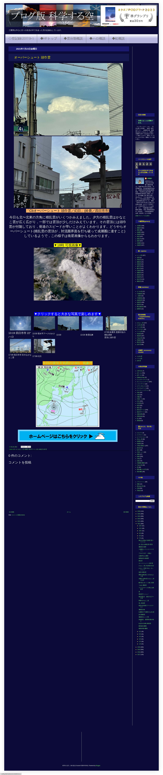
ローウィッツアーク (142, 390)
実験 (138, 484)
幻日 (37, 449)
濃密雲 (139, 272)
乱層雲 (139, 225)
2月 (140, 641)
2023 (139, 518)
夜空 (138, 450)
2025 (139, 514)
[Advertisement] (145, 78)
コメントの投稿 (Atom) (18, 515)
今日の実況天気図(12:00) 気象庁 (68, 363)
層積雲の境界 (142, 547)
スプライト (140, 435)
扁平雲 (139, 266)
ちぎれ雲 (139, 325)
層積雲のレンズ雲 (144, 617)
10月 (140, 531)
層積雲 (139, 228)
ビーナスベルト (141, 437)
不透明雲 (139, 293)
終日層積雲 (142, 614)
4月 (140, 636)
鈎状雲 (139, 277)
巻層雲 (26, 449)
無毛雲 (139, 275)
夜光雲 (139, 448)
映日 (138, 407)
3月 (140, 639)
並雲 (138, 257)
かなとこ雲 (21, 449)
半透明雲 (139, 298)
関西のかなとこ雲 (144, 600)
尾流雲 (139, 336)
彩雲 (138, 405)
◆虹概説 (118, 38)
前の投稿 (126, 512)
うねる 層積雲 (143, 585)
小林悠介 (149, 178)
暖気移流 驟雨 (143, 626)
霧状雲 (139, 281)
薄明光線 (139, 416)
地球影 (139, 441)
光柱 (138, 392)
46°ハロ (139, 375)
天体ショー (140, 452)
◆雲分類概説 (73, 38)
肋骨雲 (139, 304)
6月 (140, 631)
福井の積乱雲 (142, 572)
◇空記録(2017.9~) (21, 38)
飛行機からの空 (141, 469)
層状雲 (139, 262)
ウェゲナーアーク (142, 379)
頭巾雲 (45, 449)
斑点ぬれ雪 (140, 486)
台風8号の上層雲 (143, 556)
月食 (138, 458)
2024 (139, 516)
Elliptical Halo (141, 377)
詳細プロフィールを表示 (142, 215)
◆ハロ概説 (97, 38)
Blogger (98, 765)
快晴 (138, 456)
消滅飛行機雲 (141, 463)
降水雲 (139, 342)
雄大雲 (139, 279)
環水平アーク (32, 449)
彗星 (138, 454)
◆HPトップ (48, 38)
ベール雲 (139, 331)
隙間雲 (139, 309)
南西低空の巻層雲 (144, 558)
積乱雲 (41, 449)
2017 (139, 654)
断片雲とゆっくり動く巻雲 (146, 582)
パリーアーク (141, 384)
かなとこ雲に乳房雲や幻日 (146, 565)
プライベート (141, 482)
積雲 (138, 241)
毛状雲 (139, 270)
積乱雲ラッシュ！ (144, 594)
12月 (140, 526)
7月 (140, 538)
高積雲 (139, 245)
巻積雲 (139, 234)
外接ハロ (139, 399)
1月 (140, 644)
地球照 (139, 443)
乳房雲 (139, 333)
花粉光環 (139, 414)
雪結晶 (139, 490)
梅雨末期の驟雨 (143, 628)
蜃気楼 (139, 420)
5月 (140, 634)
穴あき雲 (139, 338)
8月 (140, 535)
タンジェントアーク (142, 381)
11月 (140, 528)
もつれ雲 (139, 291)
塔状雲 (139, 259)
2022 (139, 521)
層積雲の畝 (142, 609)
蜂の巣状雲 (140, 306)
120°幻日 (139, 371)
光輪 (138, 397)
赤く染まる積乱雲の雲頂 (146, 544)
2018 (139, 652)
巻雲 (138, 236)
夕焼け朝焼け (141, 445)
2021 (139, 523)
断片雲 (139, 268)
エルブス (139, 432)
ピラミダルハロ (141, 386)
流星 (138, 461)
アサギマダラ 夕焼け (145, 553)
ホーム (69, 512)
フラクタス (140, 329)
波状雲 (139, 302)
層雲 (138, 230)
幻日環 (139, 403)
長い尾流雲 (142, 603)
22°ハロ (15, 449)
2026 (139, 511)
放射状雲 (139, 300)
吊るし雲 (139, 439)
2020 (139, 647)
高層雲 (139, 243)
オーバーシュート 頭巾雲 (146, 563)
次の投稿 (11, 512)
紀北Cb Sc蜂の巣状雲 (145, 623)
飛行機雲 (139, 471)
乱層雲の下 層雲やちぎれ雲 (146, 612)
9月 (140, 533)
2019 (139, 649)
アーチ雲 (139, 327)
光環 (138, 394)
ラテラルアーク (141, 388)
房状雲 (139, 264)
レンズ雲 (139, 255)
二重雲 (139, 296)
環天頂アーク (141, 409)
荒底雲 (139, 340)
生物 (138, 488)
